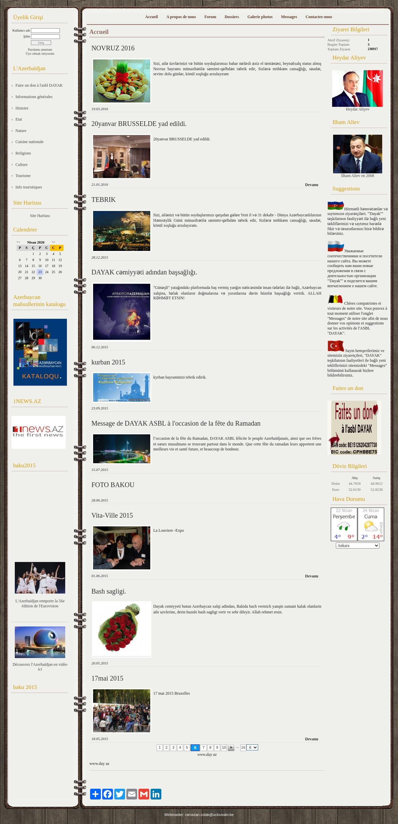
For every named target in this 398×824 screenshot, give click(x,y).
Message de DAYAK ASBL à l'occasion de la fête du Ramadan (176, 423)
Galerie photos (260, 16)
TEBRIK (103, 199)
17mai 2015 (107, 678)
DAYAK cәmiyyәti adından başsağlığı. (144, 272)
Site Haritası (40, 215)
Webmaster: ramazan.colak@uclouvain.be (199, 815)
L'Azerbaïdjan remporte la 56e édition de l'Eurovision (40, 603)
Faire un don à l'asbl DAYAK (39, 85)
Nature (21, 130)
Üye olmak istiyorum (40, 53)
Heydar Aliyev (357, 91)
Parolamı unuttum (40, 49)
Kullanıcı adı (21, 30)
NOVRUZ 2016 (112, 48)
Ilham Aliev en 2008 (357, 156)
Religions (23, 153)
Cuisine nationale (29, 141)
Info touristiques (28, 187)
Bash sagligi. (108, 591)
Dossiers (232, 16)
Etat (18, 119)
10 (224, 747)
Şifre (27, 36)
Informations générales (33, 96)
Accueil (151, 16)
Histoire (22, 108)
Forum (210, 16)
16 (243, 747)
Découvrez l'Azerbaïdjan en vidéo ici (39, 667)
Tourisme (23, 175)
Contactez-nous (319, 16)
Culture (21, 164)
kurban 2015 (108, 362)
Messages (289, 16)
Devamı (311, 184)
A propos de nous (181, 16)
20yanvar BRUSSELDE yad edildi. (139, 123)
